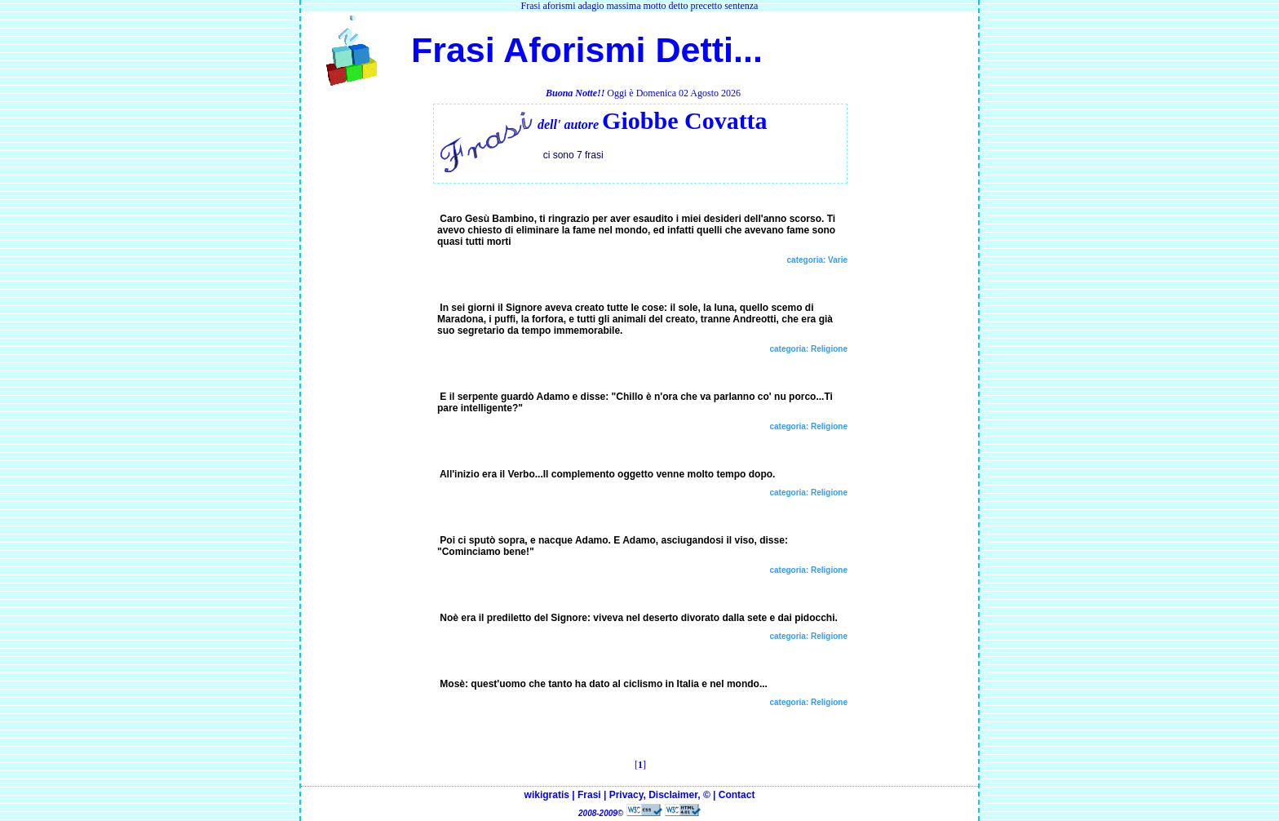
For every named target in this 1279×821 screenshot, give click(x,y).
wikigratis (546, 795)
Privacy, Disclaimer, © (659, 795)
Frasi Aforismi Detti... (582, 49)
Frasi (589, 795)
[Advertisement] (367, 349)
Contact (737, 795)
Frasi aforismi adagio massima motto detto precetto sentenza (640, 5)
